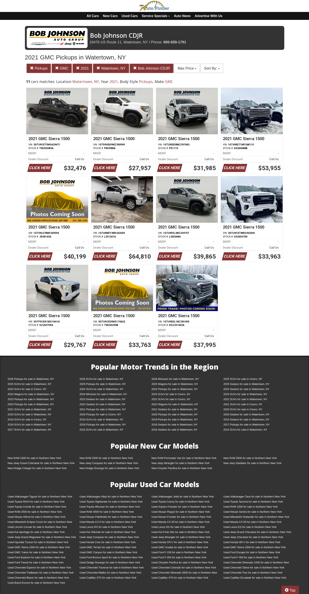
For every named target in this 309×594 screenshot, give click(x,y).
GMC (61, 68)
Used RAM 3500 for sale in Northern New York (107, 511)
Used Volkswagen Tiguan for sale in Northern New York (40, 496)
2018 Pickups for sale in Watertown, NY (103, 424)
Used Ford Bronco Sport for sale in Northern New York (111, 557)
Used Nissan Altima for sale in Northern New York (36, 516)
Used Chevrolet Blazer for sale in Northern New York (38, 577)
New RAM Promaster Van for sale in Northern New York (184, 458)
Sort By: (212, 68)
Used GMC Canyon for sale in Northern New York (108, 552)
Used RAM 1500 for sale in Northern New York (250, 506)
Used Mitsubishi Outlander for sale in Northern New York (256, 516)
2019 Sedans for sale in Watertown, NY (246, 419)
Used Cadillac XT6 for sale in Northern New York (180, 577)
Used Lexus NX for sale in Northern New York (178, 526)
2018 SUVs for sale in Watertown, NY (29, 424)
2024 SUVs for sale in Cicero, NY (27, 389)
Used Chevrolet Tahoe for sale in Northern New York (253, 567)
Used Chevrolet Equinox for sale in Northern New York (39, 567)
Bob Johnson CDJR (151, 68)
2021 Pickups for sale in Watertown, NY (103, 409)
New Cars (110, 16)
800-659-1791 (175, 42)
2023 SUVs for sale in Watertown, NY (245, 394)
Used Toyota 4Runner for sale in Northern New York (110, 506)
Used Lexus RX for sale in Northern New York (106, 526)
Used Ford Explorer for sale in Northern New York (36, 557)
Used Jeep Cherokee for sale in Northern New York (253, 537)
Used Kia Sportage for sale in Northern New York (36, 532)
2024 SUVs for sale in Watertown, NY (101, 389)
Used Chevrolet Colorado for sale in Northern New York (184, 567)
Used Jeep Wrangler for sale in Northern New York (181, 537)
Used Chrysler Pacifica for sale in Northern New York (182, 562)
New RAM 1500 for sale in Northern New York (34, 458)
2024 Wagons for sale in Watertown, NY (31, 394)
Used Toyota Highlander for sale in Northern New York (111, 501)
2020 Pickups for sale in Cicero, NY (100, 414)
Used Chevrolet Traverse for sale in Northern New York (112, 567)
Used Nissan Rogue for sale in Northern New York (181, 511)
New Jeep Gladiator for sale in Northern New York (252, 463)
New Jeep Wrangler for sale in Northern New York (181, 463)
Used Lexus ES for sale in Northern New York (250, 526)
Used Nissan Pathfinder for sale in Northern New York (111, 516)
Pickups (38, 68)
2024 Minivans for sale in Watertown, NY (103, 394)
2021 (82, 68)
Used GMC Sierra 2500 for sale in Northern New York (254, 547)
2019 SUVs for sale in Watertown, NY (101, 419)
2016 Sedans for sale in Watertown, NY (175, 429)
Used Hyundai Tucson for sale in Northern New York (38, 542)
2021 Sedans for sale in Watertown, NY (175, 409)
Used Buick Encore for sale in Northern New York (36, 582)
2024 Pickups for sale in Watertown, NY (175, 389)
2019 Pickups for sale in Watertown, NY (175, 419)
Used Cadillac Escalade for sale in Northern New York (254, 577)
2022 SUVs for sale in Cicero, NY (171, 399)
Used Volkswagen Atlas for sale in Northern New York (111, 496)
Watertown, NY (110, 68)
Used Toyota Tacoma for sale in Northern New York (253, 501)
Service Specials (156, 16)
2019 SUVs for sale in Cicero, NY (27, 419)
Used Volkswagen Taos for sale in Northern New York (254, 496)
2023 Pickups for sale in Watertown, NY (31, 399)
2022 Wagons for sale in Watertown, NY (175, 404)
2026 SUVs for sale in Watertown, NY (101, 378)
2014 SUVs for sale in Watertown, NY (245, 429)
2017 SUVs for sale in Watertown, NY (29, 429)
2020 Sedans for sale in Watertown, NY (246, 414)
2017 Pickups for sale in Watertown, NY (246, 424)
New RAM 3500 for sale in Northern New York (250, 458)
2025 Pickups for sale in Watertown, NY (103, 384)
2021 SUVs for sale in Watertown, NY (29, 409)
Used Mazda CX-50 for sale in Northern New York (252, 521)
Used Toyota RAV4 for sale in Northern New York (36, 501)
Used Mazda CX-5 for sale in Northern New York (108, 521)
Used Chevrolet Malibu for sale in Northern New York (110, 572)
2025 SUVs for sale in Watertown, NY (29, 384)
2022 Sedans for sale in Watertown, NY (103, 404)
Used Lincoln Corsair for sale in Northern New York (37, 526)
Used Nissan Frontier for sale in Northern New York (181, 516)
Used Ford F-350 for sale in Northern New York (250, 557)
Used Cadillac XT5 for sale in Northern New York (108, 577)
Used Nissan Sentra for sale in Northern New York (252, 511)
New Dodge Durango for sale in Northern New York (109, 468)
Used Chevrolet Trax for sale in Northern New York (252, 572)
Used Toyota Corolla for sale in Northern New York (37, 506)
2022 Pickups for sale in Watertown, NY (31, 404)
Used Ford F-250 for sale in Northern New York (179, 557)
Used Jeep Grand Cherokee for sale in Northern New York (257, 532)
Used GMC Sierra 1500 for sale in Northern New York (39, 547)
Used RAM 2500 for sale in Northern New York (35, 511)
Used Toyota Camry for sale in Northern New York (181, 501)
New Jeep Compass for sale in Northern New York (109, 463)
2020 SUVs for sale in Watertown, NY (29, 414)
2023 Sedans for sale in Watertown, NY (103, 399)
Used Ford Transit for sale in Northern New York (36, 562)
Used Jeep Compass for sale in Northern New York (109, 537)
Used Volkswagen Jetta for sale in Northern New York (183, 496)
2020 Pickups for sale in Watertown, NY (175, 414)
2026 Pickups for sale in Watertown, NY (31, 378)
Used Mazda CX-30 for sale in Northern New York (181, 521)
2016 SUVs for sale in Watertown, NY (101, 429)
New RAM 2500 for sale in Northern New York (106, 458)
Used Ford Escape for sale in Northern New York (251, 552)
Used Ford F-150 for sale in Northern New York (179, 552)
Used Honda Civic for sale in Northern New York (108, 542)
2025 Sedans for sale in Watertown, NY (246, 384)
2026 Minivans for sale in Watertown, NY (175, 378)
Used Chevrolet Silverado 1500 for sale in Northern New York (256, 563)
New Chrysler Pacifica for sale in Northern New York (182, 468)
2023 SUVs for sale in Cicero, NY (171, 394)
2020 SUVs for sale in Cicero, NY (242, 409)
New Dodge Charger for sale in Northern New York (37, 468)
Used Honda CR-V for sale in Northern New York (180, 542)
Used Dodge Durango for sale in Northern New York (110, 562)
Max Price (186, 68)
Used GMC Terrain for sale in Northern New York (108, 547)
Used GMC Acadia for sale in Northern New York (180, 547)
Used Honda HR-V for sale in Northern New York (251, 542)
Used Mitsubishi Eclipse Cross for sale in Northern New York (40, 522)
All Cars (93, 16)
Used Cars (130, 16)
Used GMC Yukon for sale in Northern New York (36, 552)
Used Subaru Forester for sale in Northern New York (182, 506)
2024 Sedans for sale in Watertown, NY (246, 389)
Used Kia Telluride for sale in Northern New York (108, 532)
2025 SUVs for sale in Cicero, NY (242, 378)
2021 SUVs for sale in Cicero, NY (242, 404)
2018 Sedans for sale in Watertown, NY (175, 424)
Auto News (182, 16)
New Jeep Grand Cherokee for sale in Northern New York (41, 463)
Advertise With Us (208, 16)
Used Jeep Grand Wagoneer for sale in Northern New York (42, 537)
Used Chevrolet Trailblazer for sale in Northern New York (41, 572)
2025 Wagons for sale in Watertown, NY (175, 384)
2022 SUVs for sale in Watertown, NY (245, 399)
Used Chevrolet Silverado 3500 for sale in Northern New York (184, 573)
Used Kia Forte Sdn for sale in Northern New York (181, 532)
